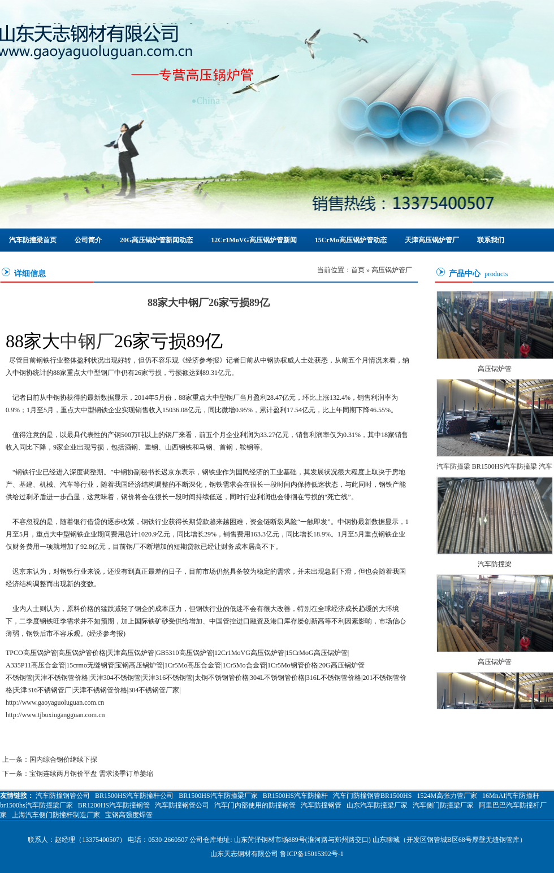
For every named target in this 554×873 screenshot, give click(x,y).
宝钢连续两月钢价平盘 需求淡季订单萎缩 (91, 774)
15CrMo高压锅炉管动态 (351, 240)
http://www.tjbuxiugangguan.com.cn (55, 715)
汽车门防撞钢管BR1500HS (372, 796)
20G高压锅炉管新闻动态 (156, 240)
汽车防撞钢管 (321, 805)
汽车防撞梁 (495, 565)
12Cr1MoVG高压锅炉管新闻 (253, 240)
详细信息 (30, 273)
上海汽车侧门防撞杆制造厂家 (56, 815)
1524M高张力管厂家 (447, 796)
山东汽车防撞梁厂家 (377, 805)
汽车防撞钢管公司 (63, 796)
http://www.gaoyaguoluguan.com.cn (55, 702)
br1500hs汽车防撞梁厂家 (36, 805)
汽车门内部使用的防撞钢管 (255, 805)
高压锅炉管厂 (391, 270)
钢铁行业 (28, 472)
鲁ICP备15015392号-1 (312, 854)
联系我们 (490, 240)
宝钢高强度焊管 (129, 815)
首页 (358, 270)
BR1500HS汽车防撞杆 (295, 796)
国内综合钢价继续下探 (63, 759)
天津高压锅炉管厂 (432, 240)
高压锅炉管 (495, 369)
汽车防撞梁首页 (33, 240)
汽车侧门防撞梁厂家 (443, 805)
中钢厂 (87, 341)
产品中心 (465, 273)
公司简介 (88, 240)
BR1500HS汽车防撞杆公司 (134, 796)
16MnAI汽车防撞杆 (510, 796)
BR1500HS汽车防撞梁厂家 (218, 796)
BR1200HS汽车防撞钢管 (114, 805)
